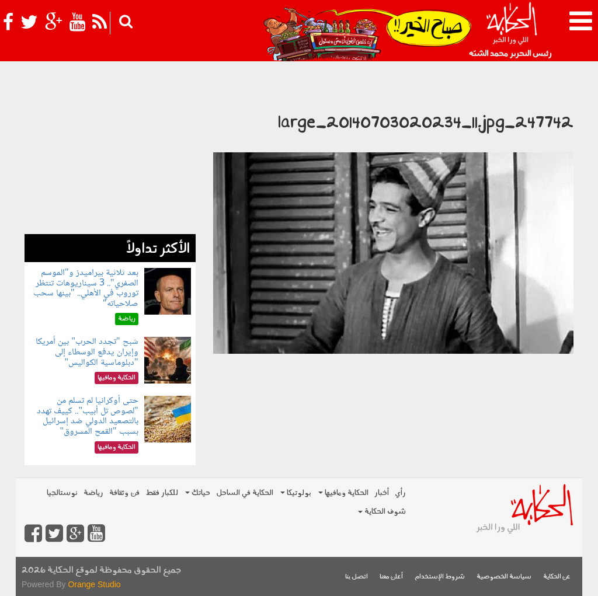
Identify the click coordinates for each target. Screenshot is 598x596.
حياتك (197, 493)
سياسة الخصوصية (504, 577)
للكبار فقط (161, 493)
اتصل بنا (356, 577)
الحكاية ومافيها (343, 493)
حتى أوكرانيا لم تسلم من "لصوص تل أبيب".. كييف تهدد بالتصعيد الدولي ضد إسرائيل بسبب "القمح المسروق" (87, 416)
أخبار (381, 493)
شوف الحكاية (382, 511)
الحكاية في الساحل (244, 493)
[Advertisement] (110, 161)
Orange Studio (94, 584)
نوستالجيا (62, 493)
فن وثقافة (124, 493)
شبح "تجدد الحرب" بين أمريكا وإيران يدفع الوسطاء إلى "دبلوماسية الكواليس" (87, 352)
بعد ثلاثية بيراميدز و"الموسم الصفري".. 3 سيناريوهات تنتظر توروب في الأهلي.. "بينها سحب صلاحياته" (85, 288)
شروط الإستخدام (440, 577)
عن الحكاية (557, 577)
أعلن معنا (391, 577)
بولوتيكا (295, 493)
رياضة (93, 493)
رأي (400, 493)
